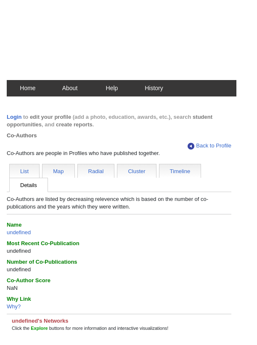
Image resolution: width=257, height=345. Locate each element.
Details (28, 185)
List (24, 171)
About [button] (70, 88)
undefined (19, 232)
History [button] (154, 88)
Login (14, 117)
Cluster (136, 171)
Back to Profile (209, 146)
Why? (14, 306)
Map (58, 171)
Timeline (180, 171)
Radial (96, 171)
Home (27, 88)
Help (112, 88)
